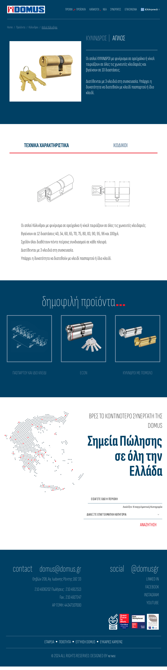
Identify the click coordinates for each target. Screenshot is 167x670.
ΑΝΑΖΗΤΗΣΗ (148, 528)
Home (10, 27)
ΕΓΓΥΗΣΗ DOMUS (85, 645)
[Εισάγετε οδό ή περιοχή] (125, 502)
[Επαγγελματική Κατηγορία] (123, 517)
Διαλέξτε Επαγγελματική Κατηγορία (142, 510)
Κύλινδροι (33, 27)
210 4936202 (43, 592)
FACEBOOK (152, 590)
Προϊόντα (20, 27)
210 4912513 (73, 592)
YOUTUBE (153, 606)
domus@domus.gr (58, 572)
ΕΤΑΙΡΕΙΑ (46, 645)
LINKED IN (152, 582)
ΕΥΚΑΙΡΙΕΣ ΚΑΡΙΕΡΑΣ (113, 645)
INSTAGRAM (151, 598)
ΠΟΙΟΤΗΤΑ (63, 645)
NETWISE (112, 660)
